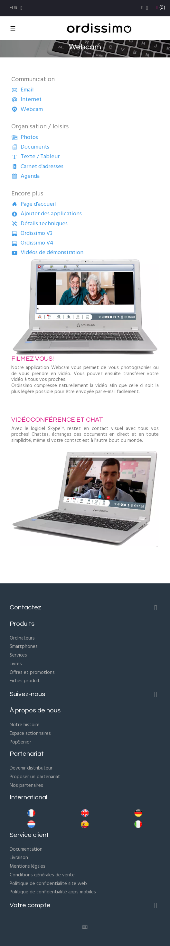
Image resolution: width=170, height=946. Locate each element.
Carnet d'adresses (37, 166)
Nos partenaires (26, 785)
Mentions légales (27, 866)
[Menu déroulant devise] (17, 8)
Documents (30, 147)
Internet (26, 99)
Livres (16, 664)
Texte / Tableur (35, 156)
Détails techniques (39, 223)
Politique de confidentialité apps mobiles (53, 892)
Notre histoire (25, 725)
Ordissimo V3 (31, 233)
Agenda (25, 176)
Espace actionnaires (30, 733)
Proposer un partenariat (35, 777)
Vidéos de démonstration (47, 252)
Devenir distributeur (31, 768)
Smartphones (24, 646)
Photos (24, 137)
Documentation (26, 849)
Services (18, 655)
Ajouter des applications (46, 214)
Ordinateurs (22, 638)
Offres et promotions (32, 672)
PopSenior (20, 742)
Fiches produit (25, 681)
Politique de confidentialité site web (48, 884)
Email (22, 90)
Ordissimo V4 (32, 243)
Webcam (27, 109)
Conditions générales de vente (42, 875)
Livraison (19, 858)
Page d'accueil (33, 204)
